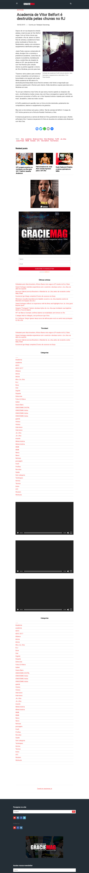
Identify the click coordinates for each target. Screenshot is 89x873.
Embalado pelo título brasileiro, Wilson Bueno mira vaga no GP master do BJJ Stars (43, 264)
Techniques (19, 458)
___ (17, 337)
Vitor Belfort (45, 141)
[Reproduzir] (18, 513)
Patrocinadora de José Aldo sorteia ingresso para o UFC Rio (44, 169)
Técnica (18, 464)
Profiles (18, 447)
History (18, 402)
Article (18, 354)
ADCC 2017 (19, 348)
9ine (22, 139)
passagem (19, 441)
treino (17, 467)
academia (28, 139)
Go (74, 792)
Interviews (19, 407)
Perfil (17, 444)
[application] (44, 498)
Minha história (20, 422)
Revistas (18, 450)
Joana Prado (20, 141)
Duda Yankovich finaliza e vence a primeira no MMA (64, 169)
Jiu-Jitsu (63, 139)
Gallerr (18, 382)
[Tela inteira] (71, 513)
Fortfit (57, 139)
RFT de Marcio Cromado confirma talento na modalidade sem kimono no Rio (40, 293)
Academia (19, 340)
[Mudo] (68, 513)
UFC (38, 141)
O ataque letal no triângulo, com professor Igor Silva (32, 296)
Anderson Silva (38, 139)
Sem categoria (20, 455)
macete (18, 419)
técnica (18, 461)
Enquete (18, 374)
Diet (17, 368)
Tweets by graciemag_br (44, 769)
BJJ (17, 362)
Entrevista (19, 377)
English (18, 371)
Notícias (20, 10)
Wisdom (18, 472)
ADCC (17, 346)
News (17, 433)
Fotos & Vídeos (21, 379)
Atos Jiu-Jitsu (20, 360)
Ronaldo (33, 141)
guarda (18, 399)
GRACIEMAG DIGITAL (23, 388)
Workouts (19, 475)
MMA (27, 141)
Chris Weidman (49, 139)
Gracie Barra (19, 385)
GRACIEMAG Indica (22, 391)
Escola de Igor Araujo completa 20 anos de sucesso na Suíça (35, 276)
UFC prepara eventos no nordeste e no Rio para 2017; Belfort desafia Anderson (24, 170)
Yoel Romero (54, 141)
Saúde (18, 452)
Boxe (17, 365)
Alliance (18, 351)
